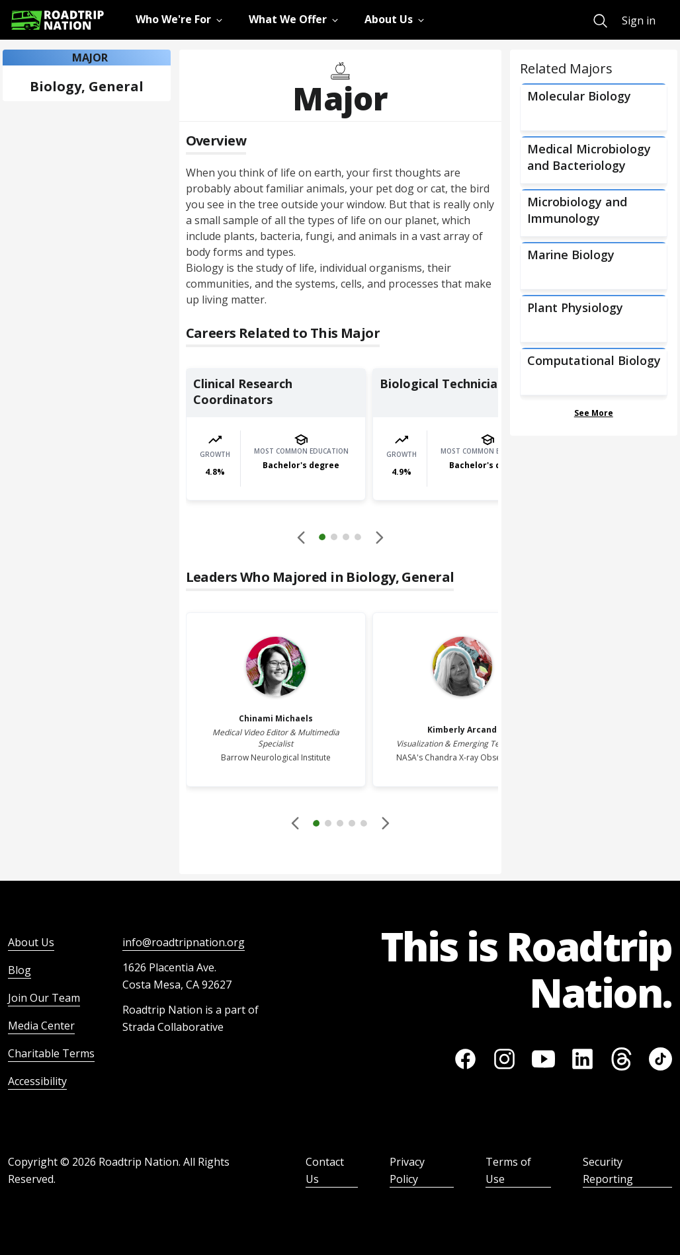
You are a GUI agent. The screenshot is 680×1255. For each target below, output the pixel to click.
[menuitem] (600, 21)
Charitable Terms (51, 1053)
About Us (31, 942)
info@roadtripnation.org (183, 942)
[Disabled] (301, 537)
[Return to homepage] (57, 20)
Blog (19, 970)
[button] (340, 539)
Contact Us (325, 1170)
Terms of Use (508, 1170)
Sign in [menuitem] (639, 20)
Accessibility (37, 1081)
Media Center (41, 1025)
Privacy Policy (407, 1170)
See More (593, 413)
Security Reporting (608, 1170)
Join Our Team (44, 998)
